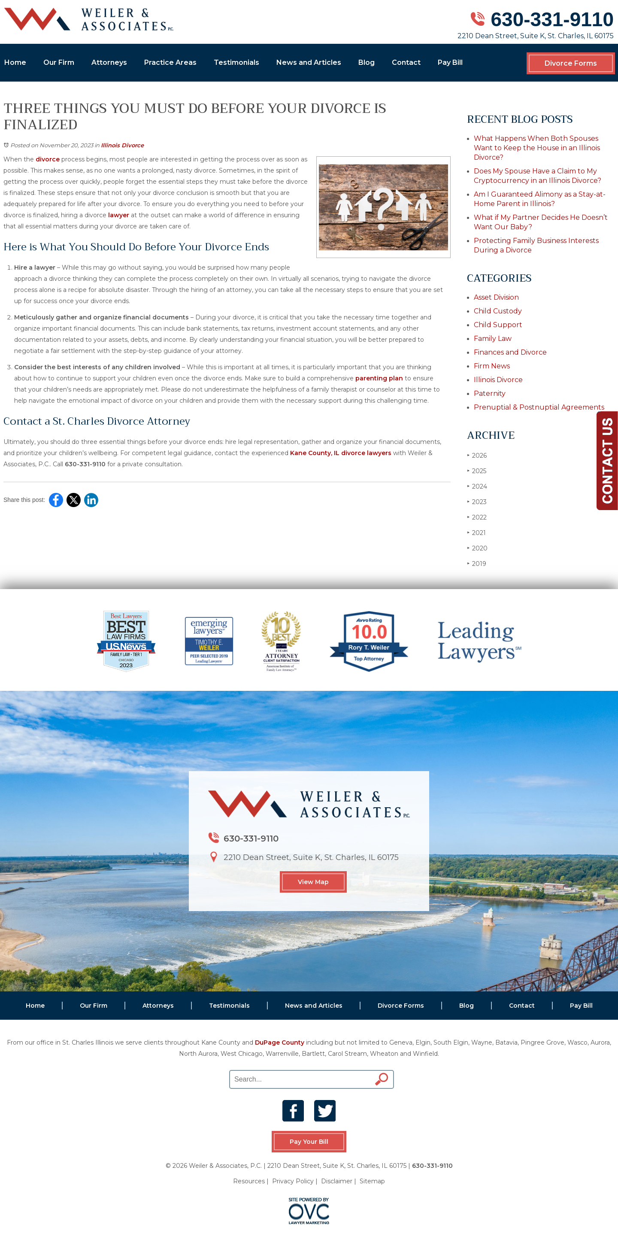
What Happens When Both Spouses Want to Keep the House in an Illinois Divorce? (537, 147)
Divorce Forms (571, 63)
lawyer (118, 215)
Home (15, 62)
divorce (48, 159)
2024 (477, 486)
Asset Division (496, 297)
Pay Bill (450, 62)
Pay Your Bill (309, 1142)
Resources (249, 1181)
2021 (476, 532)
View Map (313, 882)
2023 (477, 501)
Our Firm (58, 62)
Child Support (498, 325)
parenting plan (379, 378)
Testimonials (236, 62)
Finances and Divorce (510, 352)
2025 (476, 470)
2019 (476, 563)
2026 (477, 455)
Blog (366, 62)
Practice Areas (170, 62)
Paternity (490, 393)
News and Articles (308, 62)
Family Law (493, 338)
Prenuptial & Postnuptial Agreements (539, 407)
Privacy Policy (293, 1181)
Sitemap (372, 1181)
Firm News (492, 366)
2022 (477, 517)
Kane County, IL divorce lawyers (340, 453)
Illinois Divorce (122, 145)
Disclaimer (336, 1181)
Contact (406, 62)
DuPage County (279, 1042)
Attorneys (109, 62)
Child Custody (498, 311)
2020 (477, 548)
